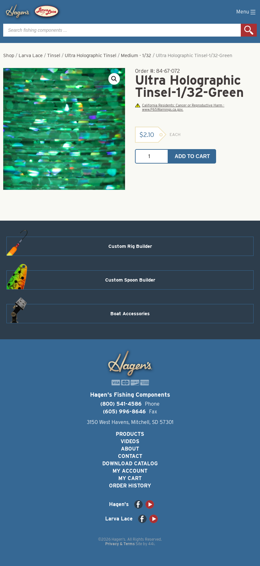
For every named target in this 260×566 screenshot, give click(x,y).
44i (151, 543)
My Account (130, 471)
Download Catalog (130, 463)
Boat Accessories (130, 314)
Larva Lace (31, 55)
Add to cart (192, 156)
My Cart (130, 478)
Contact (130, 456)
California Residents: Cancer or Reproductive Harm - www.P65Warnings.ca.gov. (179, 107)
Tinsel (53, 55)
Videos (130, 441)
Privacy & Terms (120, 543)
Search (249, 30)
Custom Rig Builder (130, 246)
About (130, 449)
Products (130, 434)
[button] (114, 79)
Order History (130, 486)
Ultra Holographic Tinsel (90, 55)
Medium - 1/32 (136, 55)
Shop (8, 55)
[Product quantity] (151, 156)
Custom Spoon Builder (130, 280)
